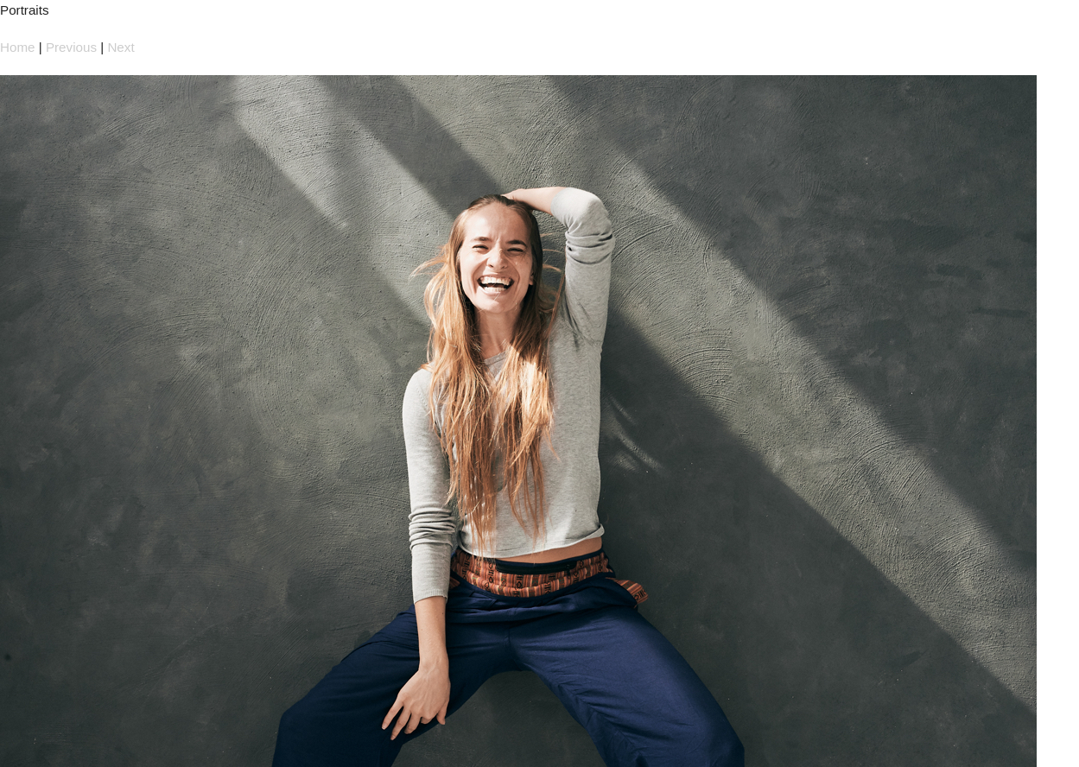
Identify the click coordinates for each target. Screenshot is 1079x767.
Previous (71, 47)
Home (17, 47)
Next (120, 47)
